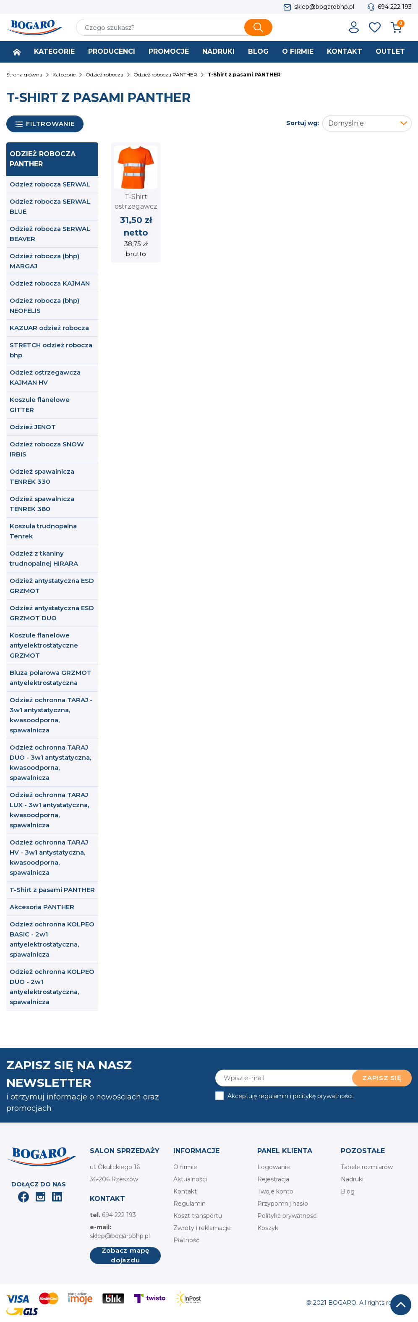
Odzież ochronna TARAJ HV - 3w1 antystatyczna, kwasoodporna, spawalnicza (49, 857)
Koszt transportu (197, 1216)
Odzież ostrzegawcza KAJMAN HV (45, 377)
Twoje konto (275, 1191)
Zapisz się (382, 1078)
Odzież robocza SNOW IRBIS (47, 449)
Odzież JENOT (33, 427)
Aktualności (190, 1179)
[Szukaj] (174, 27)
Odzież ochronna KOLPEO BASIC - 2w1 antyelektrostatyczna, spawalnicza (52, 939)
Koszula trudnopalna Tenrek (43, 531)
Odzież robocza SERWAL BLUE (50, 206)
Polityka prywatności (287, 1216)
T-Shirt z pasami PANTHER (52, 890)
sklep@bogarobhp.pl (324, 6)
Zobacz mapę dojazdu (125, 1255)
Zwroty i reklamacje (202, 1228)
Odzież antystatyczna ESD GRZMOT (52, 586)
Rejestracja (273, 1179)
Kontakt (185, 1191)
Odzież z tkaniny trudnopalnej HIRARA (44, 558)
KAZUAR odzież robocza (49, 328)
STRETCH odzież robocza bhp (51, 350)
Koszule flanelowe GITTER (40, 405)
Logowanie (273, 1167)
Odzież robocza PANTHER (43, 159)
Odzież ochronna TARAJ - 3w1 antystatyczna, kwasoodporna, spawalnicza (51, 715)
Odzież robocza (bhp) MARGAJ (44, 261)
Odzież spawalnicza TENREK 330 (42, 476)
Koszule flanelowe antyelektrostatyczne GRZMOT (44, 645)
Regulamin (189, 1203)
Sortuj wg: (302, 123)
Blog (348, 1191)
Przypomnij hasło (282, 1203)
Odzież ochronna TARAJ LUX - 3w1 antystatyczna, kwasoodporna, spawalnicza (49, 810)
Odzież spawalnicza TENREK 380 (42, 504)
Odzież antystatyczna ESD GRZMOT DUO (52, 613)
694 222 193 (395, 6)
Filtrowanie (45, 124)
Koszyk (267, 1228)
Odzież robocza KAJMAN (50, 283)
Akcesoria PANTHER (42, 907)
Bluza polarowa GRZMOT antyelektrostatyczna (50, 678)
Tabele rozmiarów (367, 1167)
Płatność (186, 1240)
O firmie (185, 1167)
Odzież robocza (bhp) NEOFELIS (44, 305)
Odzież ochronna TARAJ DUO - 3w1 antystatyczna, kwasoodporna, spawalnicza (50, 762)
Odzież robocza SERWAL (50, 184)
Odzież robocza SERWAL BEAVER (50, 234)
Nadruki (352, 1179)
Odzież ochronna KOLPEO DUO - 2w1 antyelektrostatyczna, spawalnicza (52, 987)
